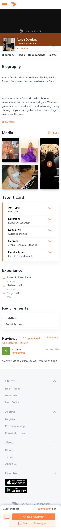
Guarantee (11, 395)
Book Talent (12, 388)
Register (10, 419)
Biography (8, 55)
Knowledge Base (15, 433)
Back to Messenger (32, 523)
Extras (52, 55)
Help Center (12, 402)
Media (21, 55)
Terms (9, 457)
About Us (11, 464)
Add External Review (15, 343)
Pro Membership (15, 426)
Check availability (33, 517)
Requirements (36, 55)
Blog (8, 450)
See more (52, 337)
